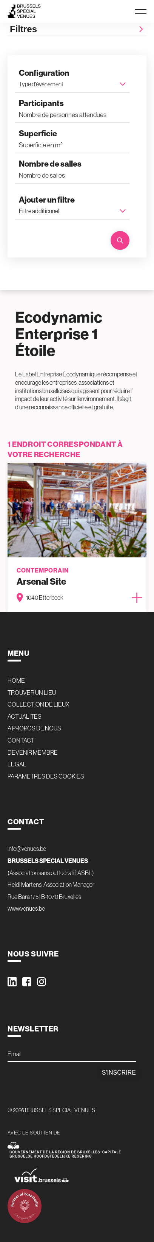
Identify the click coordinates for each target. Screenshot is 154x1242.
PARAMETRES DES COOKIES (46, 776)
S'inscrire (119, 1072)
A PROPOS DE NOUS (34, 728)
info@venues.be (27, 848)
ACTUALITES (25, 716)
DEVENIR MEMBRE (33, 752)
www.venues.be (26, 908)
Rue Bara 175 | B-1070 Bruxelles (44, 896)
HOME (16, 680)
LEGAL (17, 764)
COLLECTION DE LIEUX (38, 704)
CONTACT (21, 740)
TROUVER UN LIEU (32, 692)
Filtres (77, 29)
